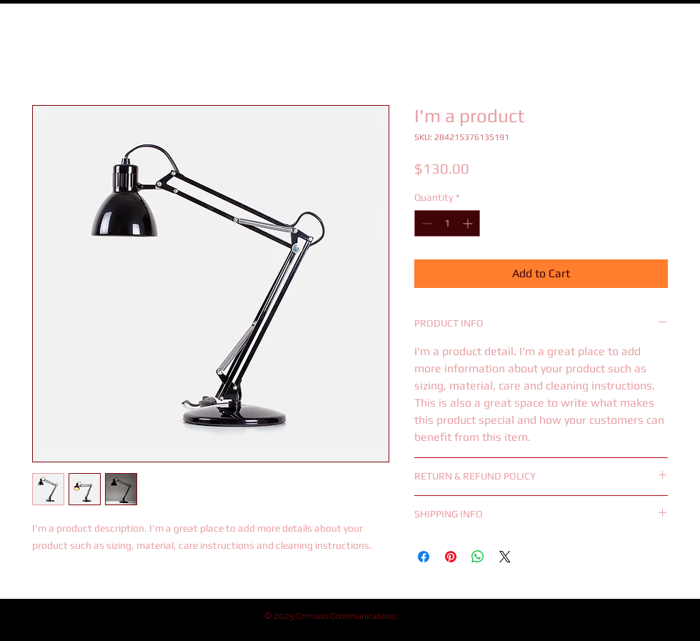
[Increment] (469, 223)
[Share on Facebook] (423, 556)
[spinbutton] (447, 223)
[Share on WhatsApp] (477, 556)
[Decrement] (425, 223)
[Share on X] (505, 556)
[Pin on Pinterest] (450, 556)
